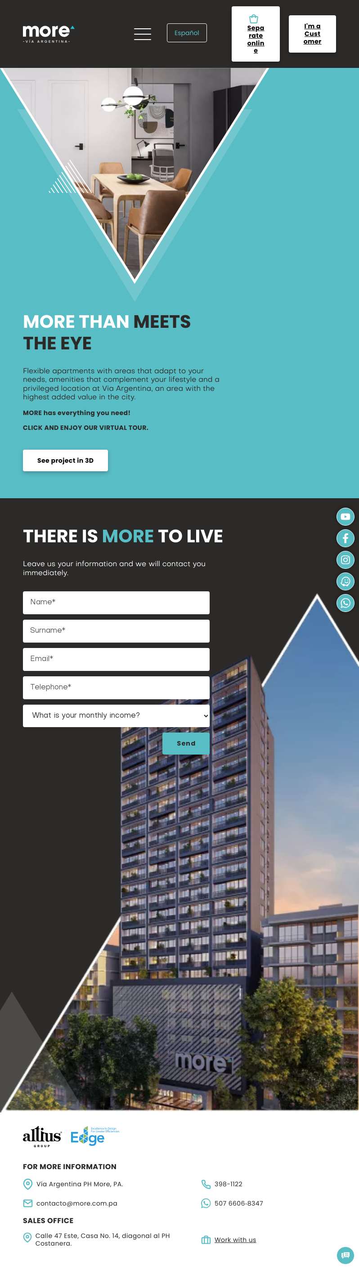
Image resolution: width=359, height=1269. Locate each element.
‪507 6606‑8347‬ (232, 1203)
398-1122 (221, 1184)
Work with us (228, 1240)
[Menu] (142, 34)
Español (187, 32)
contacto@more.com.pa (70, 1203)
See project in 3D (65, 460)
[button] (346, 1256)
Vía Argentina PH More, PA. (73, 1184)
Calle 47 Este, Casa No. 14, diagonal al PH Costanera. (96, 1239)
